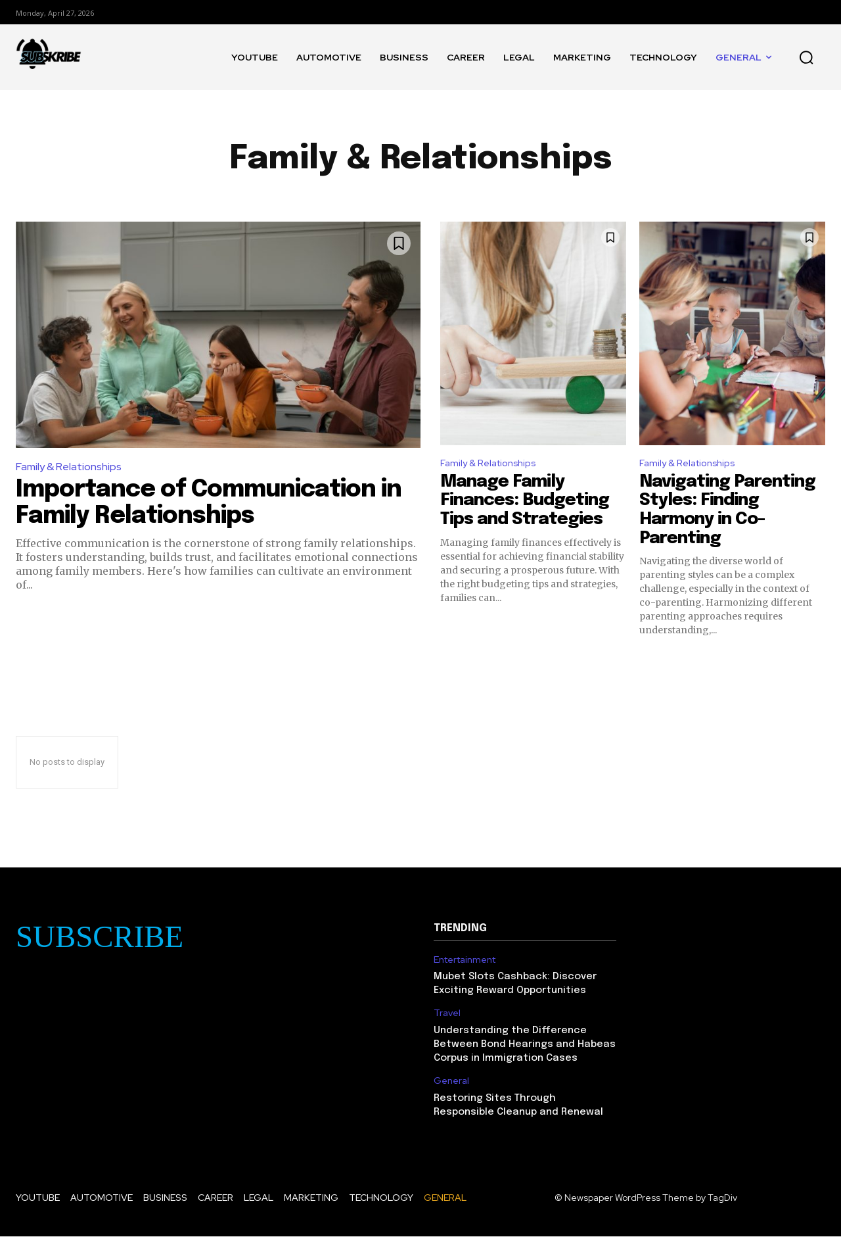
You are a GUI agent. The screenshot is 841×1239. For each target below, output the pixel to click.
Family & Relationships (69, 467)
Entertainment (464, 961)
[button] (806, 57)
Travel (447, 1015)
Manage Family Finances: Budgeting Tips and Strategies (524, 502)
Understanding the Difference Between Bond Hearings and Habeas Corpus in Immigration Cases (525, 1047)
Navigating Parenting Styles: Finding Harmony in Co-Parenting (727, 512)
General (451, 1083)
